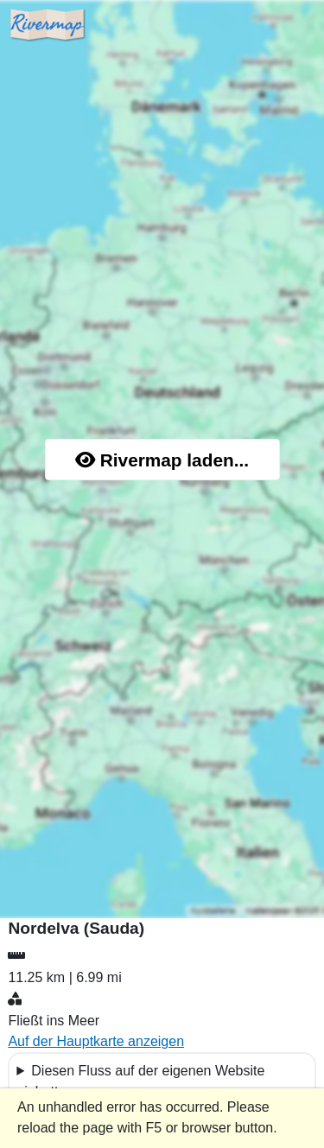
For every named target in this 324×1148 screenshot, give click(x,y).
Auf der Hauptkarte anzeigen (96, 1041)
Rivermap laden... (162, 460)
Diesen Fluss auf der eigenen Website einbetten (140, 1081)
